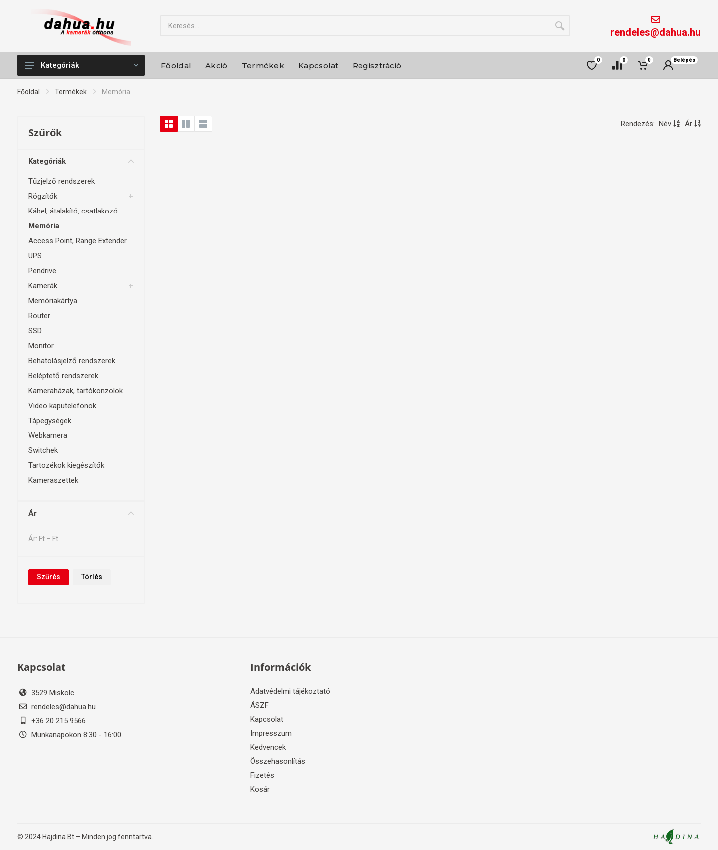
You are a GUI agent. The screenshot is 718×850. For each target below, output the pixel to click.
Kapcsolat (266, 719)
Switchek (43, 450)
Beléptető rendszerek (63, 375)
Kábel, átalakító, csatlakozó (73, 211)
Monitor (41, 345)
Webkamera (47, 435)
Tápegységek (49, 420)
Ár (81, 513)
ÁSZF (259, 705)
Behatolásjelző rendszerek (71, 360)
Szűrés (48, 577)
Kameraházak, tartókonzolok (75, 390)
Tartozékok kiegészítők (66, 465)
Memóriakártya (52, 300)
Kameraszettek (53, 480)
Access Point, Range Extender (77, 240)
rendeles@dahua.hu (655, 32)
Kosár (260, 789)
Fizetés (262, 775)
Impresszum (271, 733)
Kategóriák (81, 65)
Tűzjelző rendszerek (61, 181)
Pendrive (42, 270)
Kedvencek (268, 747)
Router (39, 315)
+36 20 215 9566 (58, 720)
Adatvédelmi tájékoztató (290, 691)
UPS (35, 255)
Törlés (91, 577)
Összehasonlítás (277, 761)
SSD (35, 330)
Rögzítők (42, 196)
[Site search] (354, 25)
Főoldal (28, 92)
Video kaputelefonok (62, 405)
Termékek (71, 92)
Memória (43, 225)
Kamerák (42, 285)
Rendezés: (638, 123)
